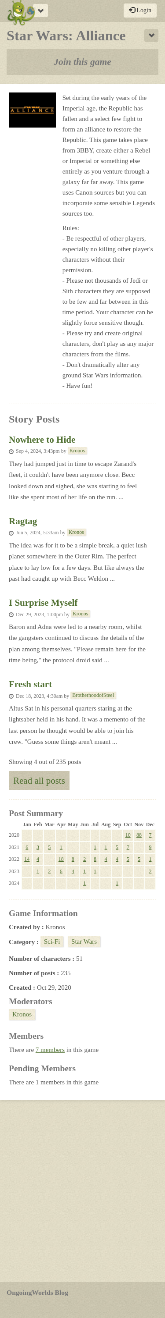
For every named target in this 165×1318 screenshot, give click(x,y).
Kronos (77, 451)
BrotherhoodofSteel (93, 695)
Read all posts (39, 780)
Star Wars (84, 941)
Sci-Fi (52, 941)
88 (139, 835)
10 (128, 835)
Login (140, 10)
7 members (50, 1049)
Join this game (82, 62)
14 (26, 859)
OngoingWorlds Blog (37, 1292)
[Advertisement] (82, 1191)
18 (61, 859)
